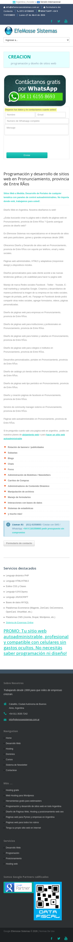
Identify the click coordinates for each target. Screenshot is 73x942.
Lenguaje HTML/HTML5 (17, 581)
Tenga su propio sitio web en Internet (23, 828)
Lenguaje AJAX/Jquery (16, 591)
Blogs (11, 458)
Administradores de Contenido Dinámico (28, 486)
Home (9, 738)
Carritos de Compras (18, 480)
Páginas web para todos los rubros (22, 822)
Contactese (11, 770)
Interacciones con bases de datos (25, 503)
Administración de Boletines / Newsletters (29, 475)
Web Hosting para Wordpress (20, 795)
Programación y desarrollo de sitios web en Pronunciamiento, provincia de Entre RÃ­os (36, 178)
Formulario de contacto (19, 543)
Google (7, 931)
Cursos (9, 759)
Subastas (12, 453)
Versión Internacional (48, 2)
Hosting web (12, 864)
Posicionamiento (14, 858)
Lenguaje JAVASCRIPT (17, 597)
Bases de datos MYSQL (17, 602)
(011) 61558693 (26, 11)
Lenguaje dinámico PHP (17, 575)
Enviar (27, 155)
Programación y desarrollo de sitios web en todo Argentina (33, 806)
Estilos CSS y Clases (16, 586)
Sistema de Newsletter (16, 765)
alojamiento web (30, 434)
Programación (12, 853)
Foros (11, 469)
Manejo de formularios (19, 497)
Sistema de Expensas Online (19, 622)
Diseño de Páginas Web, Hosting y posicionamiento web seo (35, 811)
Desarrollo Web (13, 743)
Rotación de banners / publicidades (26, 447)
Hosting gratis (12, 790)
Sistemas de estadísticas (20, 508)
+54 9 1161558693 (32, 528)
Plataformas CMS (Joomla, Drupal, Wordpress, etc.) (30, 617)
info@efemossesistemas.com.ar (21, 7)
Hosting (9, 749)
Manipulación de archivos (21, 491)
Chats (11, 464)
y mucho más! (15, 514)
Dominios (10, 754)
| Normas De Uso (45, 931)
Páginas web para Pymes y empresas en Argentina (30, 817)
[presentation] (32, 144)
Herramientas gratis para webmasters (24, 801)
